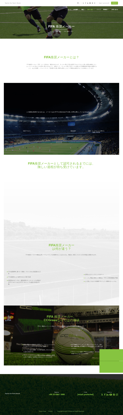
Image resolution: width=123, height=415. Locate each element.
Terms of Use (42, 411)
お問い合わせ (114, 9)
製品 (83, 9)
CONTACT (114, 3)
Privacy (50, 411)
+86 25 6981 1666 (57, 395)
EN (78, 3)
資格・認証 (90, 9)
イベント (99, 9)
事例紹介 (106, 9)
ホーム (69, 9)
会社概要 (76, 9)
